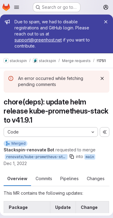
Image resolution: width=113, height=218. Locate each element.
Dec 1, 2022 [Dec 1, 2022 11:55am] (15, 163)
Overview (17, 178)
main (90, 156)
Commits (44, 178)
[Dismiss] (102, 78)
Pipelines (69, 178)
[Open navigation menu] (16, 7)
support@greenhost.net (38, 39)
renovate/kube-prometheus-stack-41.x (36, 156)
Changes (96, 178)
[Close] (105, 21)
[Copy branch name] (71, 156)
